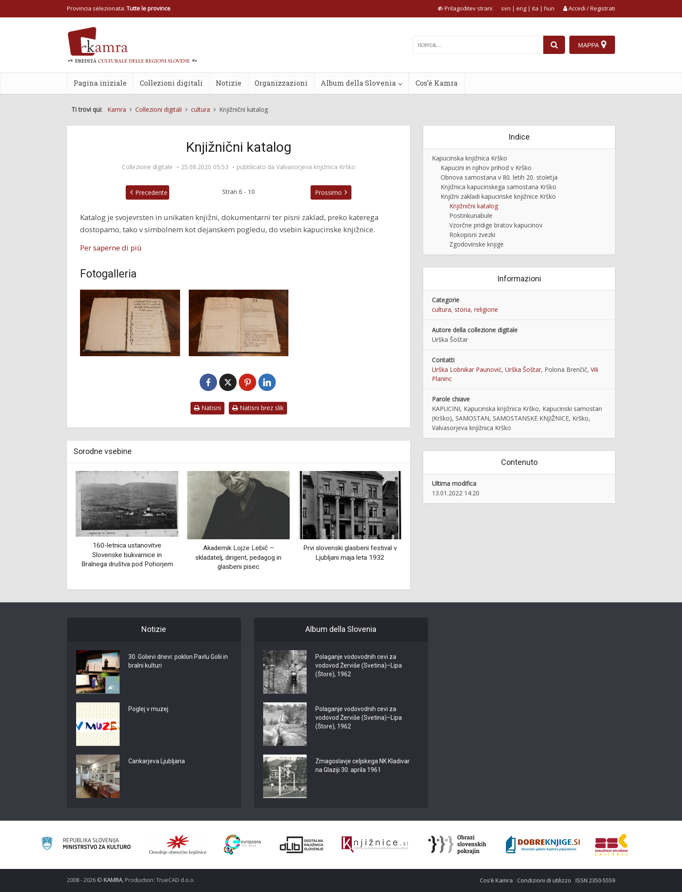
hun (549, 8)
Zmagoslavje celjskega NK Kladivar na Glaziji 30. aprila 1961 (362, 765)
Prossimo (328, 192)
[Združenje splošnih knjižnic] (611, 844)
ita (535, 8)
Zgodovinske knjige (476, 244)
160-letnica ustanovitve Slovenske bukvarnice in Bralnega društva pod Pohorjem (127, 554)
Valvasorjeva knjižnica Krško (315, 167)
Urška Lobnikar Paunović (466, 369)
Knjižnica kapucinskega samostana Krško (498, 187)
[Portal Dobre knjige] (543, 844)
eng (521, 8)
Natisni (207, 408)
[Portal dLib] (302, 844)
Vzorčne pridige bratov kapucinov (495, 225)
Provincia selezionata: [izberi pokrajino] (118, 8)
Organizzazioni (281, 82)
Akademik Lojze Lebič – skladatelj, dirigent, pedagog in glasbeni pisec (238, 557)
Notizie (228, 82)
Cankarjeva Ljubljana (156, 761)
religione (486, 309)
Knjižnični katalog (473, 206)
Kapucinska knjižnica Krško (469, 158)
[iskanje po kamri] (478, 45)
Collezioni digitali (171, 82)
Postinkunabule (470, 215)
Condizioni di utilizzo (544, 880)
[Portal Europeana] (242, 845)
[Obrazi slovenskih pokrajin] (457, 844)
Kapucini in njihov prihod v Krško (486, 168)
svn (506, 8)
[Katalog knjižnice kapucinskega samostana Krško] (130, 323)
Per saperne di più (111, 248)
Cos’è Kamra (436, 82)
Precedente (151, 192)
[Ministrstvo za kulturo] (86, 844)
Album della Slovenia (358, 82)
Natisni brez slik (258, 408)
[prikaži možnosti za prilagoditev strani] (465, 8)
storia (463, 309)
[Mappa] (592, 45)
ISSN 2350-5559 (595, 880)
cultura (441, 309)
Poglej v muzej (148, 708)
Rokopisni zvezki (472, 235)
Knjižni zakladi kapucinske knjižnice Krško (498, 196)
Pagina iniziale (100, 82)
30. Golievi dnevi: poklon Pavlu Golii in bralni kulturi (178, 661)
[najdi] (554, 45)
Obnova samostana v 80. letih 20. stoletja (499, 177)
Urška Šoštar (523, 369)
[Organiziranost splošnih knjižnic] (178, 844)
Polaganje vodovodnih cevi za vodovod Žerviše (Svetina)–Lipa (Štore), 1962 (358, 665)
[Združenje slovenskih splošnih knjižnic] (374, 844)
